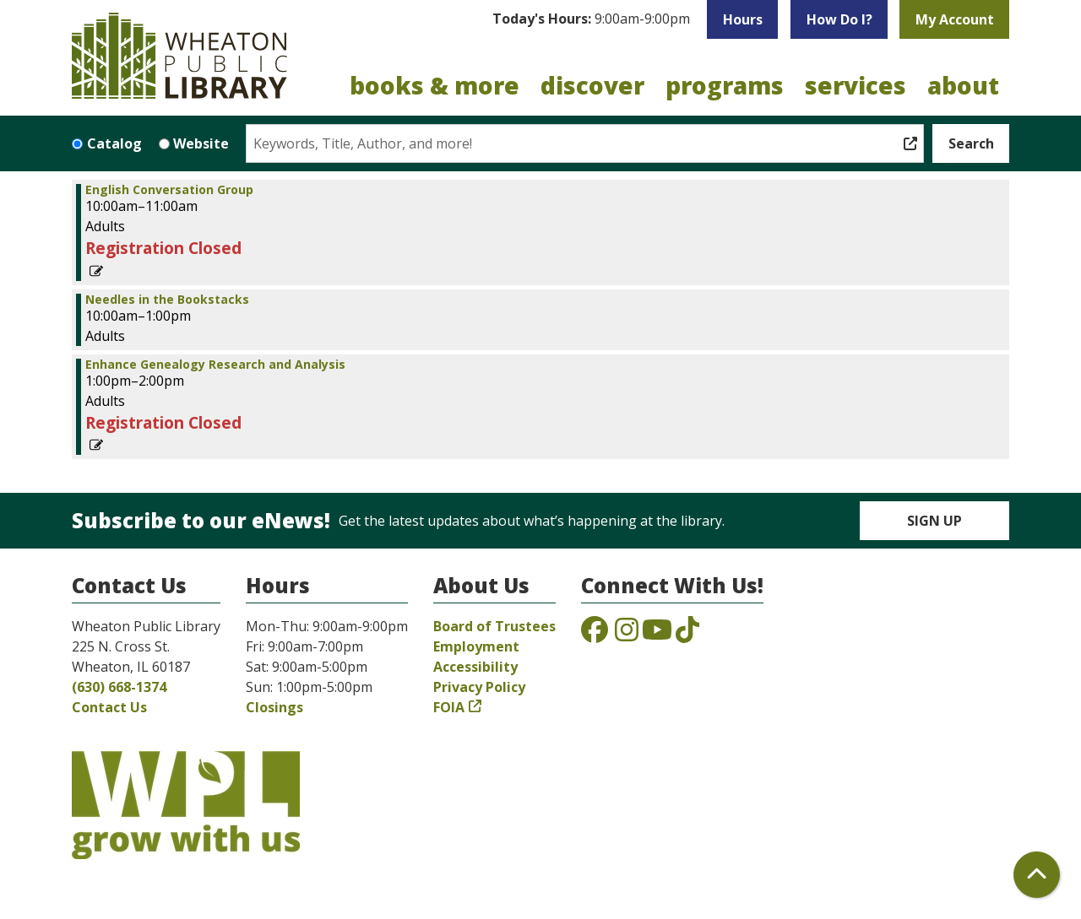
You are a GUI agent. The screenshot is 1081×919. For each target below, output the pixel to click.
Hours (743, 19)
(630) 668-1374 (119, 687)
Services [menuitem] (855, 85)
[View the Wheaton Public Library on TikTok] (687, 634)
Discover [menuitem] (592, 85)
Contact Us (109, 707)
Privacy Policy (479, 687)
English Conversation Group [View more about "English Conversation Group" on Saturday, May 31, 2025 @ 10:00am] (169, 190)
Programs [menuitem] (724, 85)
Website (201, 143)
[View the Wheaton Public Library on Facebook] (594, 634)
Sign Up (934, 520)
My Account (954, 19)
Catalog (114, 143)
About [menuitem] (963, 85)
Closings (274, 707)
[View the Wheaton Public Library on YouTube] (657, 634)
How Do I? (839, 19)
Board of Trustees (494, 626)
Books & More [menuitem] (434, 85)
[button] (591, 19)
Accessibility (475, 666)
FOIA (448, 707)
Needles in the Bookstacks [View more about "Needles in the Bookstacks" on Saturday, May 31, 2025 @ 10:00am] (167, 299)
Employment (476, 646)
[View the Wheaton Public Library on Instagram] (626, 634)
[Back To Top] (1036, 874)
